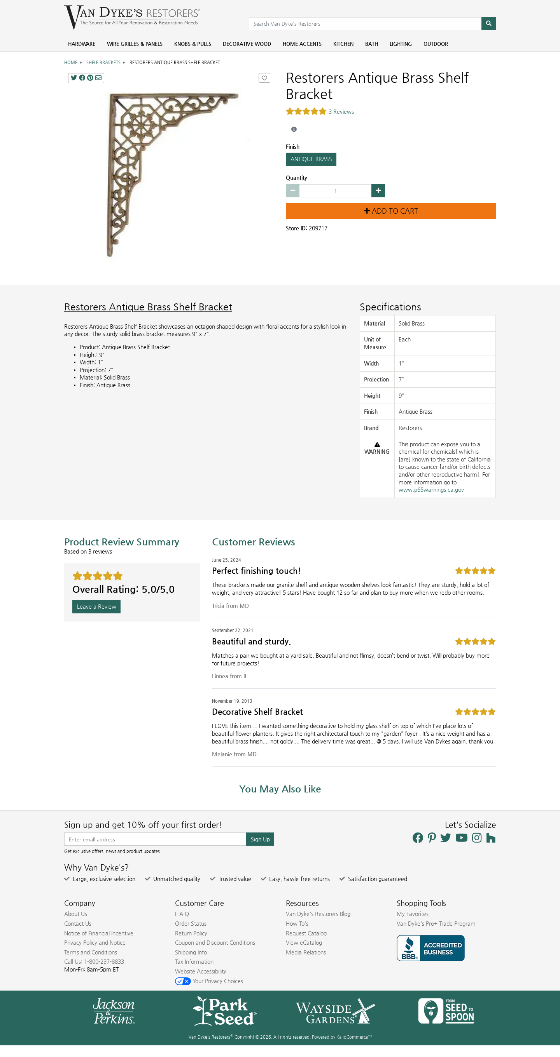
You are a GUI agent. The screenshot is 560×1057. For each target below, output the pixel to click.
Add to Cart (391, 211)
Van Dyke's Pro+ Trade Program (436, 923)
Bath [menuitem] (371, 44)
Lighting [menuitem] (401, 44)
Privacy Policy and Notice (95, 942)
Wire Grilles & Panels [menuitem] (135, 44)
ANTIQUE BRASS (311, 159)
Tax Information (194, 961)
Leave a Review (96, 606)
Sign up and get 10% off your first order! (143, 824)
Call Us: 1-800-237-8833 (94, 961)
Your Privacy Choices (209, 981)
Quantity (296, 177)
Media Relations (306, 952)
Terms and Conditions (90, 952)
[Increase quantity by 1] (378, 190)
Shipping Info (191, 952)
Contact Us (77, 923)
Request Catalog (306, 933)
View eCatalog (304, 942)
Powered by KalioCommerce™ (342, 1037)
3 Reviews (341, 111)
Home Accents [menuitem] (302, 44)
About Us (75, 914)
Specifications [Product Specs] (390, 306)
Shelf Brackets (103, 62)
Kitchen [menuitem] (343, 44)
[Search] (488, 23)
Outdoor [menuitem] (436, 44)
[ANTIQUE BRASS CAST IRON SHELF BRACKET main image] (169, 174)
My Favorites (413, 914)
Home (70, 62)
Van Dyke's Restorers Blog (318, 914)
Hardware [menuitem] (81, 44)
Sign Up (260, 839)
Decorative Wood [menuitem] (247, 44)
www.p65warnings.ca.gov (431, 489)
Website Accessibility (200, 971)
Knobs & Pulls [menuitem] (192, 44)
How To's (297, 923)
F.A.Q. (183, 914)
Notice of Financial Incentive (98, 933)
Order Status (190, 923)
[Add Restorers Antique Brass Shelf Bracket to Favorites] (264, 78)
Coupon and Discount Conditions (215, 942)
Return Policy (191, 933)
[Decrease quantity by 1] (292, 190)
